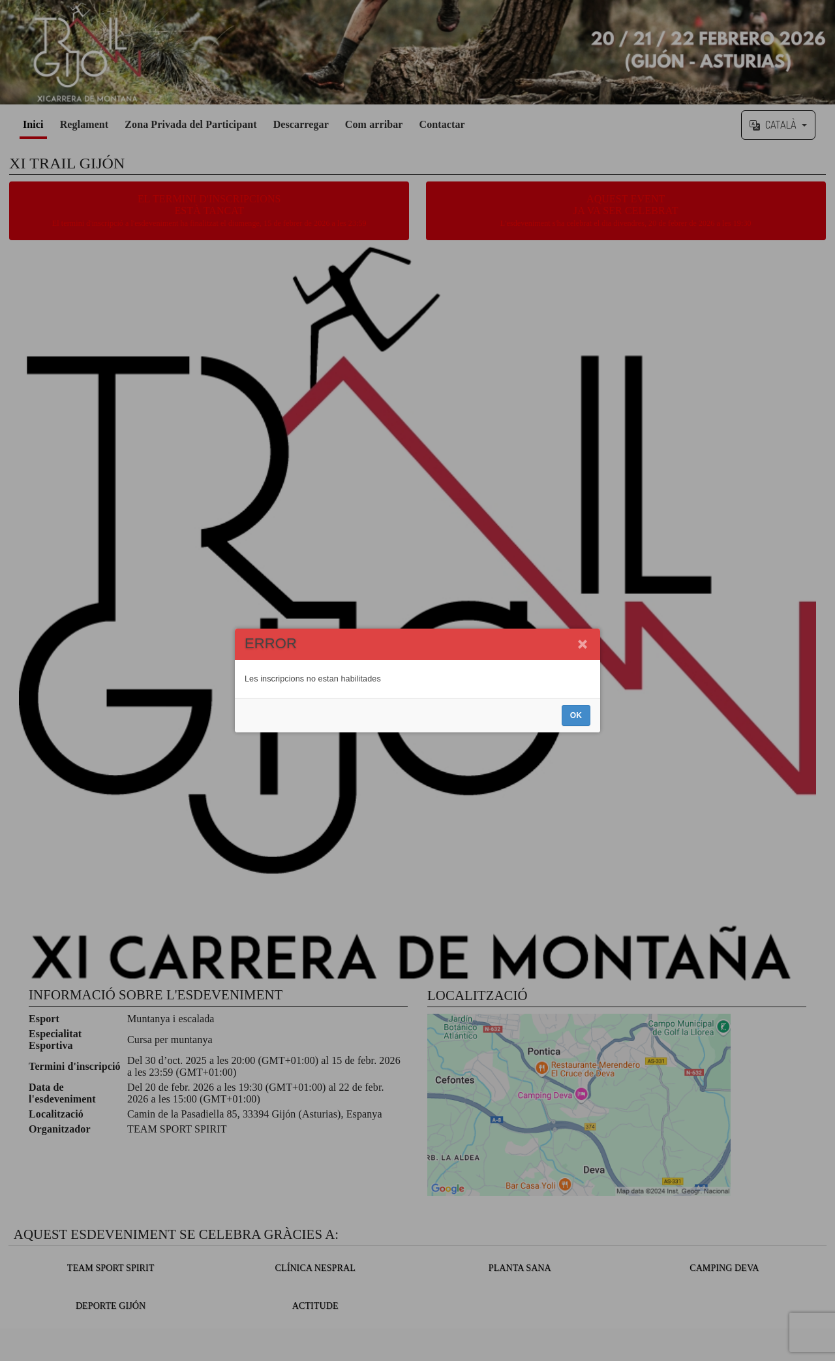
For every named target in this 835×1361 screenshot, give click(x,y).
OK (576, 715)
